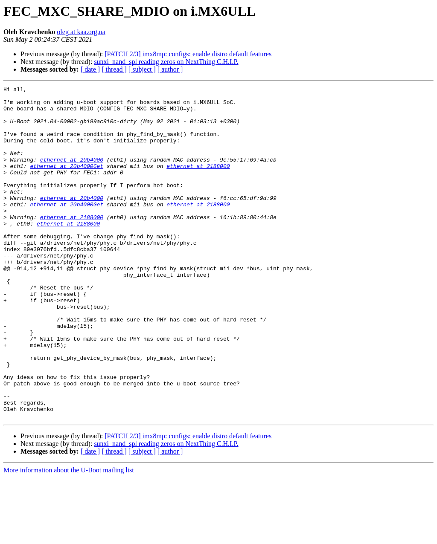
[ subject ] (142, 69)
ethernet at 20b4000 (71, 175)
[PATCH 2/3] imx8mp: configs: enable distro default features (188, 54)
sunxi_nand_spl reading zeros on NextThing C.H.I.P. (166, 61)
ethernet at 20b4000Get (66, 182)
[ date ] (90, 69)
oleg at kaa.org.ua (81, 31)
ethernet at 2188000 (198, 182)
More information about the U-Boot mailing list (68, 536)
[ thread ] (114, 69)
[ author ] (170, 69)
